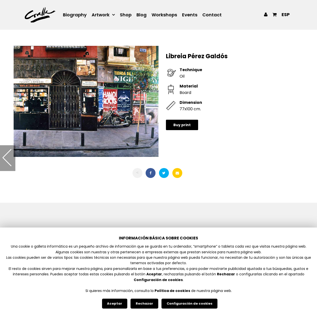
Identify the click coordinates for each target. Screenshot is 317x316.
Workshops (164, 15)
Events (189, 15)
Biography (75, 15)
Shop (126, 15)
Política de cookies (172, 290)
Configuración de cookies (189, 303)
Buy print (182, 124)
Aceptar (114, 303)
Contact (212, 15)
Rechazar (144, 303)
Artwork (100, 15)
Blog (141, 15)
